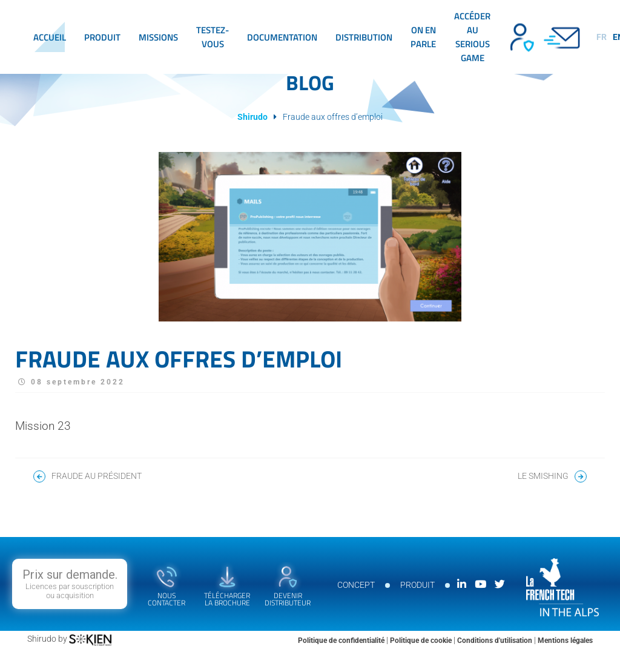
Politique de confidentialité (342, 640)
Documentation (282, 37)
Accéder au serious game (472, 37)
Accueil (49, 37)
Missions (158, 37)
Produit (102, 37)
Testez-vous (212, 37)
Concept (356, 585)
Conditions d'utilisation (495, 640)
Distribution (363, 37)
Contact (563, 37)
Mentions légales (565, 640)
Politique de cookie (421, 640)
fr (601, 37)
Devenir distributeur (521, 37)
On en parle (423, 37)
